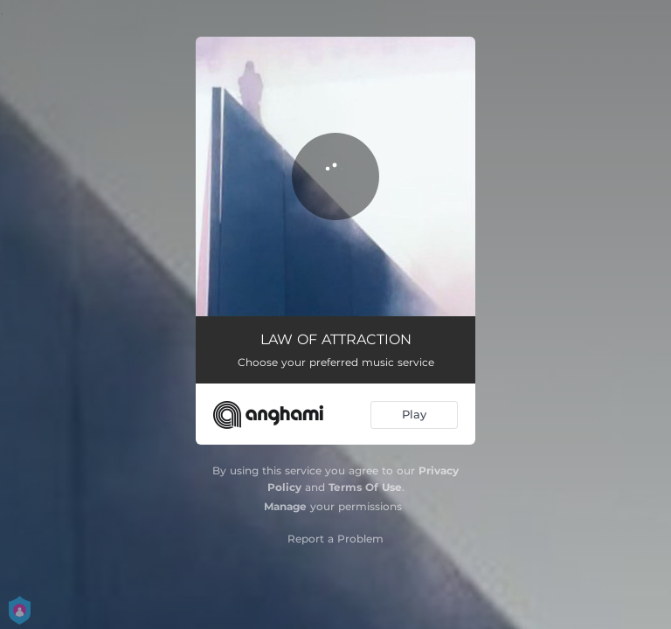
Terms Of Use (365, 487)
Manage (285, 506)
